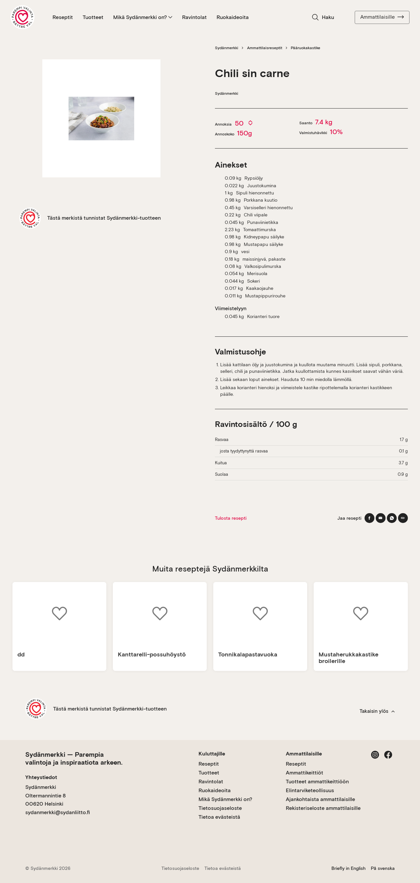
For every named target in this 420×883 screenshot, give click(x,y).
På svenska (383, 868)
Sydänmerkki (226, 48)
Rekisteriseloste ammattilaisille (323, 808)
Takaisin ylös (377, 711)
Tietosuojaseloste (220, 808)
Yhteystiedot (41, 777)
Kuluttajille (212, 754)
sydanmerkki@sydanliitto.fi (57, 812)
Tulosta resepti (230, 518)
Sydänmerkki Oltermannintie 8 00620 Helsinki (45, 795)
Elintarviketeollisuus (310, 790)
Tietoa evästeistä (219, 817)
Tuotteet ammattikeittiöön (317, 781)
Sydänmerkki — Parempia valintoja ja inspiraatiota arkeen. (73, 758)
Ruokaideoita (233, 17)
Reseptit (62, 17)
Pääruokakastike (305, 48)
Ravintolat (194, 17)
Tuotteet (93, 17)
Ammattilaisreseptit (264, 48)
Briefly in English (348, 868)
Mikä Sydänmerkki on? (142, 17)
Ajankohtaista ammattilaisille (320, 799)
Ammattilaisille (382, 17)
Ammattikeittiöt (304, 773)
